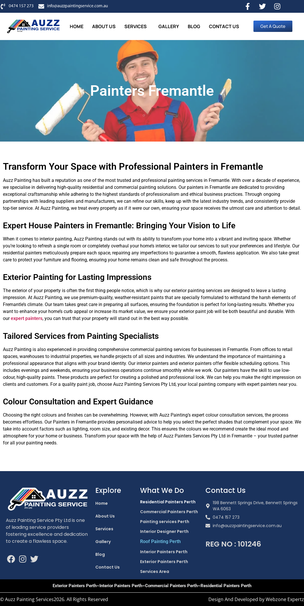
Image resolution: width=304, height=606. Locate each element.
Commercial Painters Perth (169, 512)
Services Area (154, 571)
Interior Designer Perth (164, 531)
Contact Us (224, 26)
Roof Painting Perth (160, 541)
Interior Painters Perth (163, 552)
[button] (137, 26)
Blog (194, 26)
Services (135, 26)
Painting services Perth (164, 521)
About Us (104, 26)
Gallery (168, 26)
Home (76, 26)
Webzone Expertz (285, 599)
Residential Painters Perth (168, 502)
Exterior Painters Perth (164, 562)
